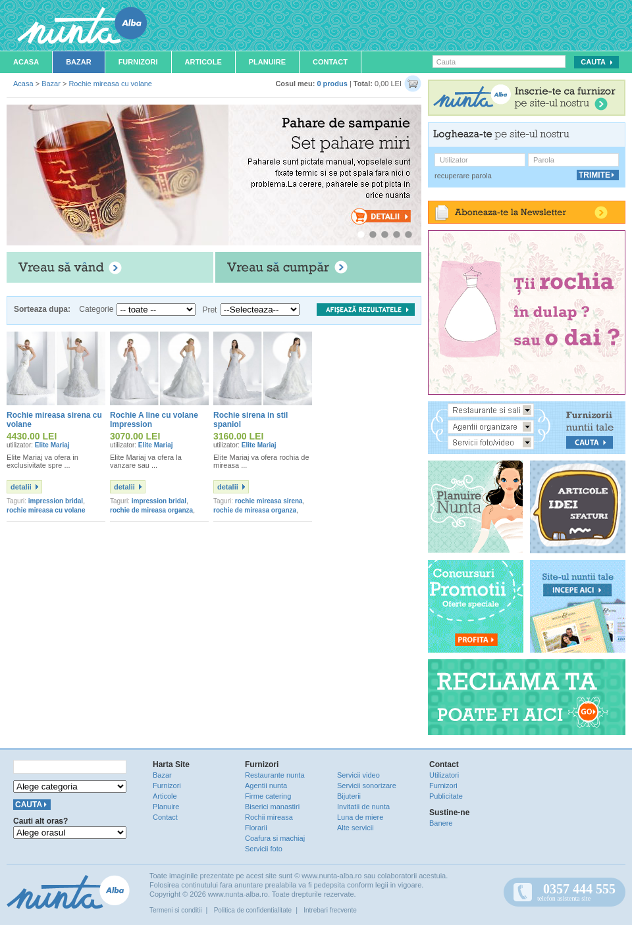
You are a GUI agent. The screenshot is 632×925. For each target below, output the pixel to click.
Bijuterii (349, 796)
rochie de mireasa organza (151, 510)
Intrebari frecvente (330, 910)
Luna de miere (360, 817)
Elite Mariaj (52, 445)
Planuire (267, 62)
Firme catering (268, 796)
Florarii (256, 828)
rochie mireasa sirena (269, 501)
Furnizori (138, 62)
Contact (330, 62)
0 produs (332, 84)
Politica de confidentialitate (253, 910)
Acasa (26, 62)
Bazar (79, 62)
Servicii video (358, 775)
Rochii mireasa (269, 817)
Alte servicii (355, 828)
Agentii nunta (266, 785)
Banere (440, 823)
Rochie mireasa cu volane (110, 84)
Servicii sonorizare (366, 785)
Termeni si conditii (175, 910)
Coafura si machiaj (275, 838)
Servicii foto (263, 849)
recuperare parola (463, 176)
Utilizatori (444, 775)
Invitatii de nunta (363, 807)
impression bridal (55, 501)
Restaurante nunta (275, 775)
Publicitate (446, 796)
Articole (203, 62)
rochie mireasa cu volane (46, 510)
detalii (21, 487)
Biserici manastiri (272, 807)
